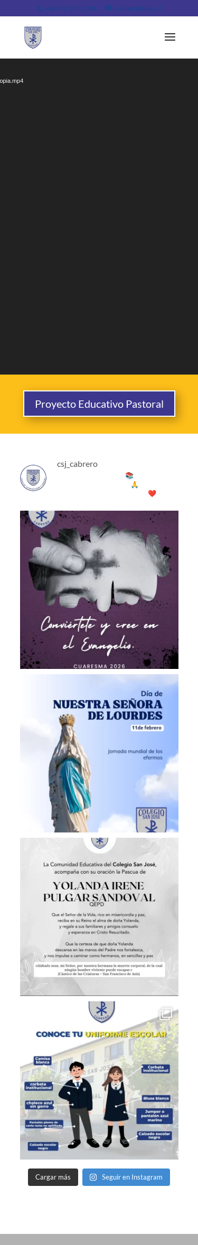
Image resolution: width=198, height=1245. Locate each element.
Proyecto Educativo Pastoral (99, 403)
